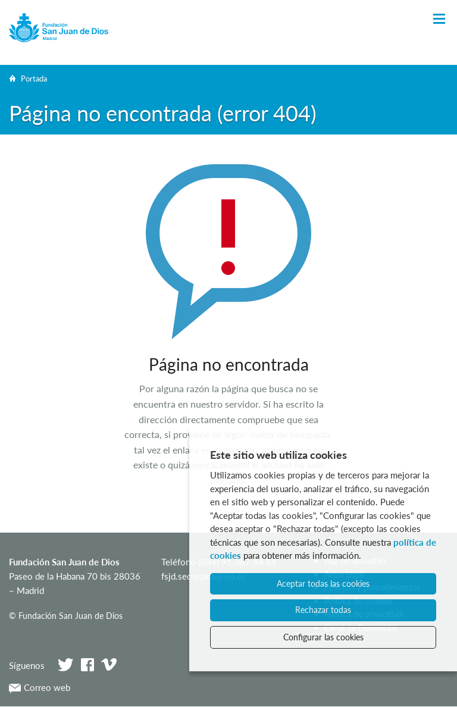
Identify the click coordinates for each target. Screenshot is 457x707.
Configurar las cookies (323, 637)
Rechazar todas (323, 610)
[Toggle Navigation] (439, 19)
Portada (34, 78)
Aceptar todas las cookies (323, 583)
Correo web (39, 687)
